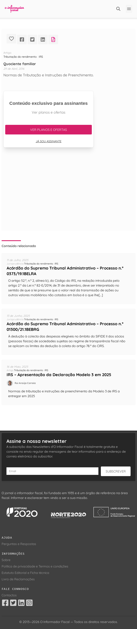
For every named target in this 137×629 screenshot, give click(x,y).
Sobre (6, 560)
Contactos (9, 595)
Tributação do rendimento (20, 57)
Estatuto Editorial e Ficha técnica (25, 573)
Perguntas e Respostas (19, 544)
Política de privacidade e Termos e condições (35, 566)
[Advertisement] (48, 193)
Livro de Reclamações (18, 579)
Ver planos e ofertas (48, 130)
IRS (41, 57)
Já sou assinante (48, 141)
